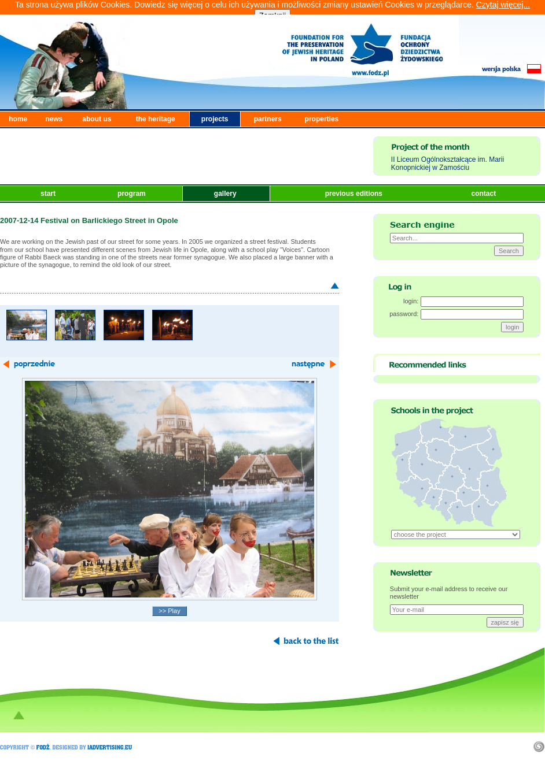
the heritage (155, 119)
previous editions (355, 194)
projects (215, 119)
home (18, 119)
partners (268, 119)
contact (484, 194)
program (132, 194)
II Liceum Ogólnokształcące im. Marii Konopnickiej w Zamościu (447, 163)
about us (96, 119)
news (53, 119)
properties (322, 119)
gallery (226, 194)
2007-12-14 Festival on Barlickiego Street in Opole (89, 220)
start (49, 194)
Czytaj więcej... (503, 4)
